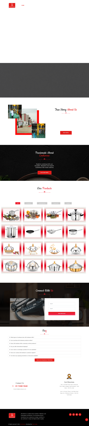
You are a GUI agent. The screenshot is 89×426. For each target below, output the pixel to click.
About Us (53, 5)
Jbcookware (22, 424)
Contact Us (75, 5)
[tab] (44, 337)
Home (23, 5)
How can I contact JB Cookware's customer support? (23, 352)
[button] (66, 132)
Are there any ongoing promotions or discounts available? (24, 355)
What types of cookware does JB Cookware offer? (22, 337)
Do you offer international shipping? (19, 346)
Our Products (63, 5)
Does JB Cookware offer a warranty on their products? (23, 343)
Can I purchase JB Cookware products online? (22, 340)
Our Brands (43, 5)
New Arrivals (32, 5)
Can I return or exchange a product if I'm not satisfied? (23, 349)
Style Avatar (34, 424)
